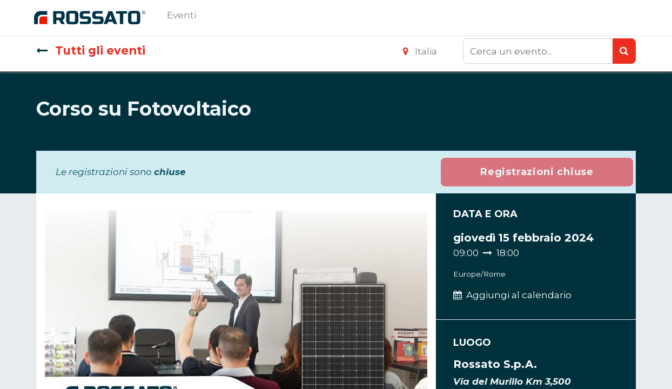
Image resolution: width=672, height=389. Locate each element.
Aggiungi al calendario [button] (519, 295)
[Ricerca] (624, 51)
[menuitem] (183, 18)
